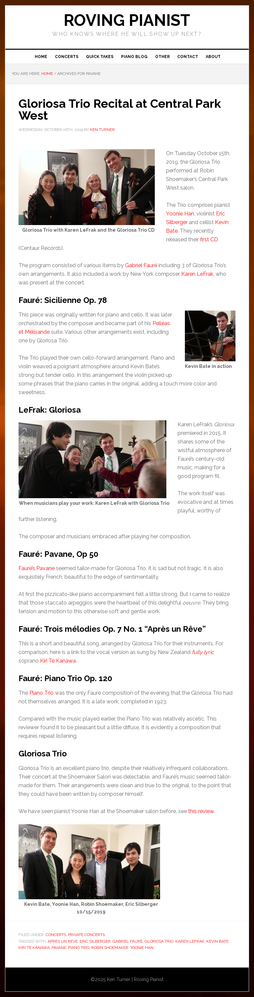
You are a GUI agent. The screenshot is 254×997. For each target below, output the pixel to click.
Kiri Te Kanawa (58, 661)
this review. (201, 811)
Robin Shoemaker (109, 947)
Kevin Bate (217, 941)
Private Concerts (86, 934)
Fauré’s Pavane (37, 568)
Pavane (59, 947)
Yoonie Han (180, 213)
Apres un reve (63, 941)
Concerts (56, 934)
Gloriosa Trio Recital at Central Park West (120, 109)
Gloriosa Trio (159, 941)
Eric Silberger (95, 941)
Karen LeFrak (197, 274)
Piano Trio (41, 693)
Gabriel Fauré (141, 265)
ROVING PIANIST (127, 20)
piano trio (78, 947)
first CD (209, 239)
